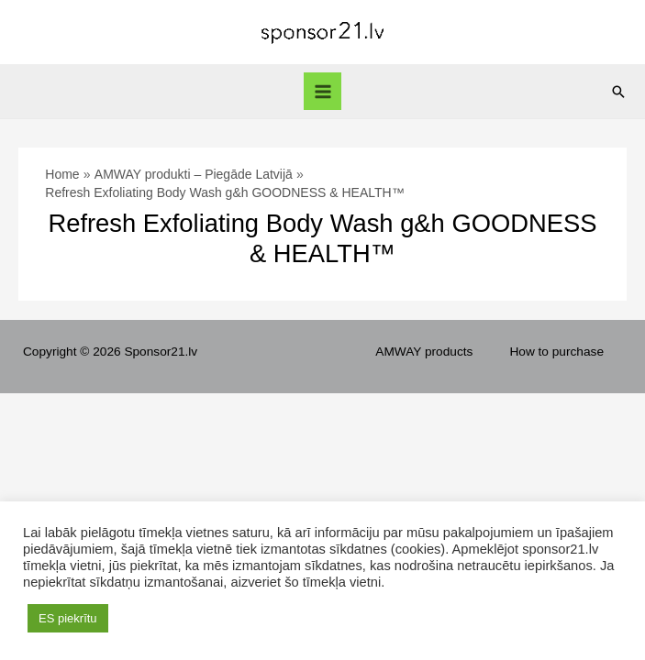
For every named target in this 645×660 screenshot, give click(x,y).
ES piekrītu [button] (68, 618)
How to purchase (556, 351)
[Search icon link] (618, 91)
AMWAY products (424, 351)
